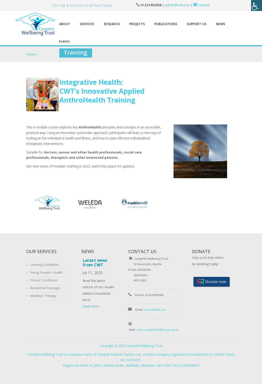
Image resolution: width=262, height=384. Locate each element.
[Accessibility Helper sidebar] (256, 5)
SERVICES (87, 24)
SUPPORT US (196, 24)
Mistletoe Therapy (43, 296)
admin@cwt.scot (177, 5)
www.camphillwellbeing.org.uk (157, 330)
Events (64, 41)
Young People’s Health (46, 272)
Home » (32, 54)
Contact (201, 5)
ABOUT (64, 24)
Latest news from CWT (95, 262)
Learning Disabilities (44, 264)
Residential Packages (45, 288)
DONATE (201, 251)
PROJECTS (137, 24)
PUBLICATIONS (165, 24)
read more (91, 306)
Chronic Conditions (43, 280)
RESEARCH (112, 24)
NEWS (220, 24)
